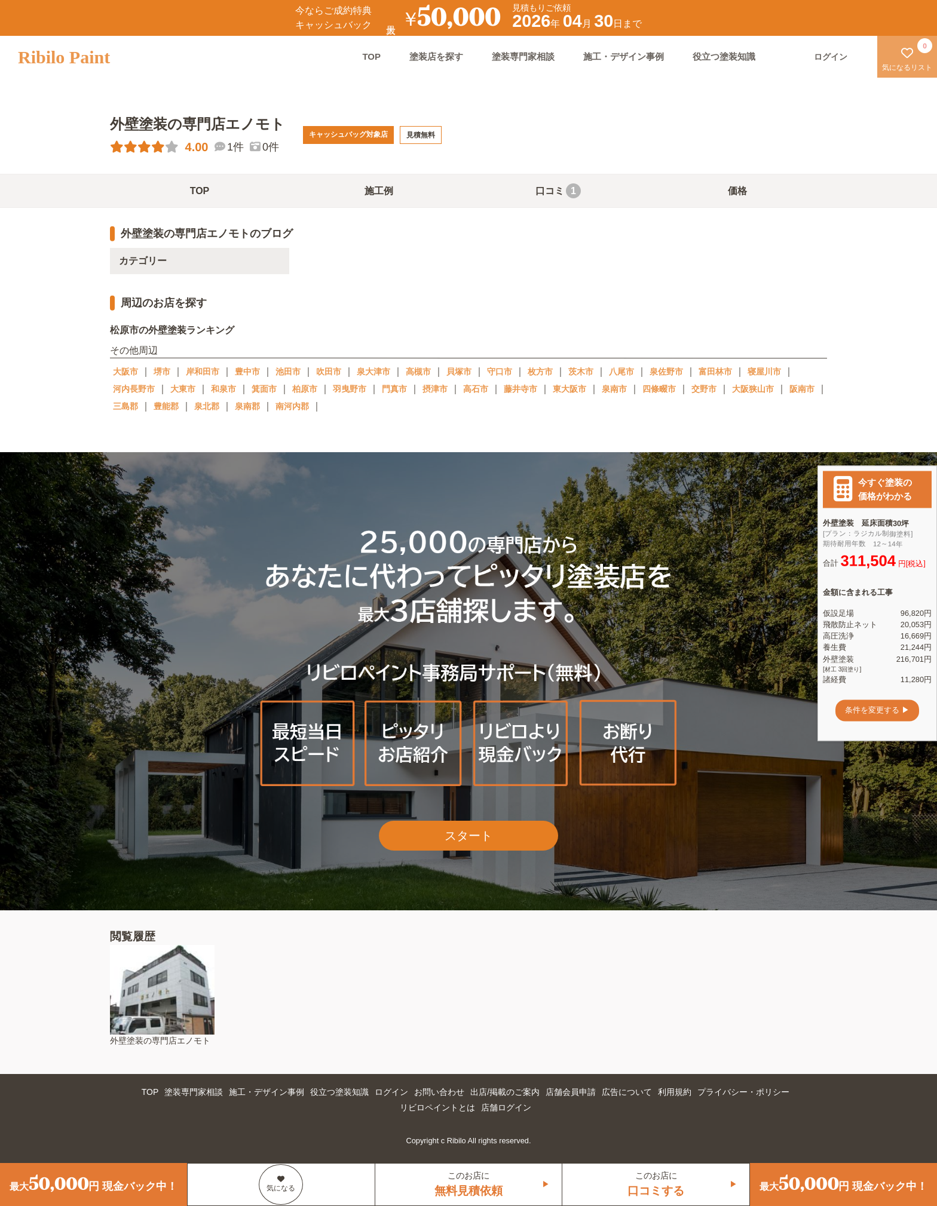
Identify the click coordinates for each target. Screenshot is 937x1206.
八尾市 (621, 371)
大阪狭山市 (753, 389)
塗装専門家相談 (523, 56)
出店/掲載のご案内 (505, 1092)
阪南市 (801, 389)
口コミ (558, 190)
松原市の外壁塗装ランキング (172, 330)
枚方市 (540, 371)
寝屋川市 (764, 371)
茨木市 (580, 371)
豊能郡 (166, 406)
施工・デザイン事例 (623, 56)
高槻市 (418, 371)
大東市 (182, 389)
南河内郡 (292, 406)
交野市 (703, 389)
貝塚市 (458, 371)
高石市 (475, 389)
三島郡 (125, 406)
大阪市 (125, 371)
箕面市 (264, 389)
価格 (737, 191)
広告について (627, 1092)
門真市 (394, 389)
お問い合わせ (439, 1092)
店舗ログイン (506, 1107)
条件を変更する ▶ (877, 710)
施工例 (379, 191)
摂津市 (435, 389)
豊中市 (247, 371)
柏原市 (304, 389)
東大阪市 (569, 389)
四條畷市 (659, 389)
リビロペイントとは (437, 1107)
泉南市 (614, 389)
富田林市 (715, 371)
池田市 (288, 371)
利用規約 (674, 1092)
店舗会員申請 (571, 1092)
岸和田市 (202, 371)
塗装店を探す (436, 56)
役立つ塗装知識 (724, 56)
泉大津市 (373, 371)
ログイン (391, 1092)
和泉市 (223, 389)
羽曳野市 (349, 389)
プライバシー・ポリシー (743, 1092)
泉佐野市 (666, 371)
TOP (371, 56)
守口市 (499, 371)
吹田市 (328, 371)
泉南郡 (247, 406)
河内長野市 (134, 389)
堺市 (162, 371)
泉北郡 (206, 406)
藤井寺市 (520, 389)
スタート (468, 835)
